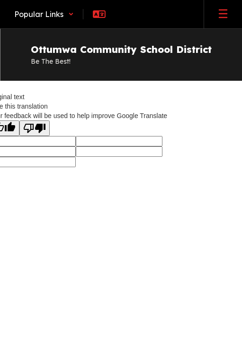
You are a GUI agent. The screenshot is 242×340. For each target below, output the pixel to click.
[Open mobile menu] (223, 14)
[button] (44, 14)
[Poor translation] (34, 128)
